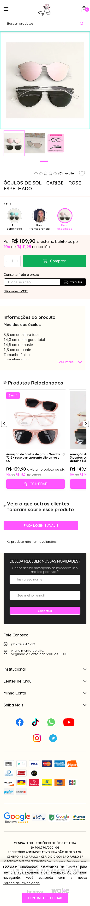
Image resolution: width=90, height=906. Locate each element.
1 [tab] (44, 161)
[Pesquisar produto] (82, 23)
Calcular (73, 282)
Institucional (45, 669)
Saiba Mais (45, 705)
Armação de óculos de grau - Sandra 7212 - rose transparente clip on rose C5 (33, 457)
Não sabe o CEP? (16, 291)
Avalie (69, 173)
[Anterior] (4, 424)
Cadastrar (45, 611)
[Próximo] (86, 424)
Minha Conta (45, 693)
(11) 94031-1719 (23, 644)
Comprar (58, 261)
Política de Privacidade (21, 883)
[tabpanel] (14, 143)
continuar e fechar (45, 898)
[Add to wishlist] (82, 174)
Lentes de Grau (45, 681)
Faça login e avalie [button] (41, 525)
